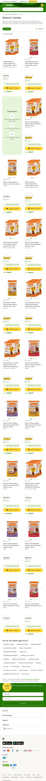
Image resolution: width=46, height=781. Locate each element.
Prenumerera (23, 703)
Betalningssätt (14, 777)
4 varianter (28, 119)
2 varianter (28, 59)
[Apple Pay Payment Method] (26, 750)
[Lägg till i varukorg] (12, 88)
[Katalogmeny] (3, 5)
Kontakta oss (23, 1)
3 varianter (6, 179)
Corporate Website (17, 775)
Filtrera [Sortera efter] (7, 29)
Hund (6, 14)
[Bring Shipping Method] (8, 758)
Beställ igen (33, 1)
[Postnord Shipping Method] (4, 758)
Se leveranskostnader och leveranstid (30, 679)
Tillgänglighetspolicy (38, 777)
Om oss (4, 775)
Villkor (33, 775)
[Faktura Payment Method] (34, 751)
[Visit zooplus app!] (7, 744)
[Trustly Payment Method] (21, 750)
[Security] (5, 765)
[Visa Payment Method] (4, 750)
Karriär (9, 775)
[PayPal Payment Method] (13, 750)
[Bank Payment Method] (39, 751)
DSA (38, 775)
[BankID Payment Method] (17, 750)
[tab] (31, 57)
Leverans (22, 777)
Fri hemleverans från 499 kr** (9, 1)
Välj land (5, 725)
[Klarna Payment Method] (30, 750)
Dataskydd (28, 777)
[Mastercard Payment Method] (8, 750)
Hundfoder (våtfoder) (13, 14)
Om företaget (27, 775)
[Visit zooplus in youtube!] (3, 739)
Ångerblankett (5, 777)
